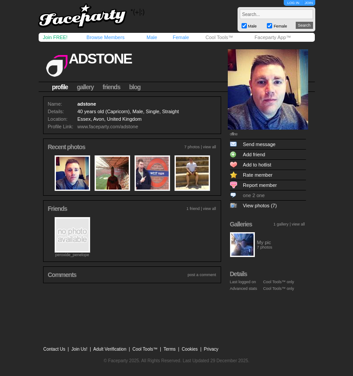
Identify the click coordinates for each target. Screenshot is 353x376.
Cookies (190, 349)
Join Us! (79, 349)
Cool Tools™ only (278, 282)
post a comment (201, 275)
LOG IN (293, 3)
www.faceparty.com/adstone (107, 126)
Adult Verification (110, 349)
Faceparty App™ (272, 37)
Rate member (258, 175)
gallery (85, 87)
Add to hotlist (257, 164)
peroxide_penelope (72, 255)
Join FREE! (55, 37)
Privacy (211, 349)
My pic (264, 242)
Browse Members (106, 37)
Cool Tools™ (219, 37)
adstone (100, 59)
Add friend (254, 154)
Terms (169, 349)
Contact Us (54, 349)
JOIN (309, 3)
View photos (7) (260, 205)
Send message (259, 144)
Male (152, 37)
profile (60, 87)
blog (135, 87)
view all (209, 147)
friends (111, 87)
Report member (260, 185)
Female (181, 37)
